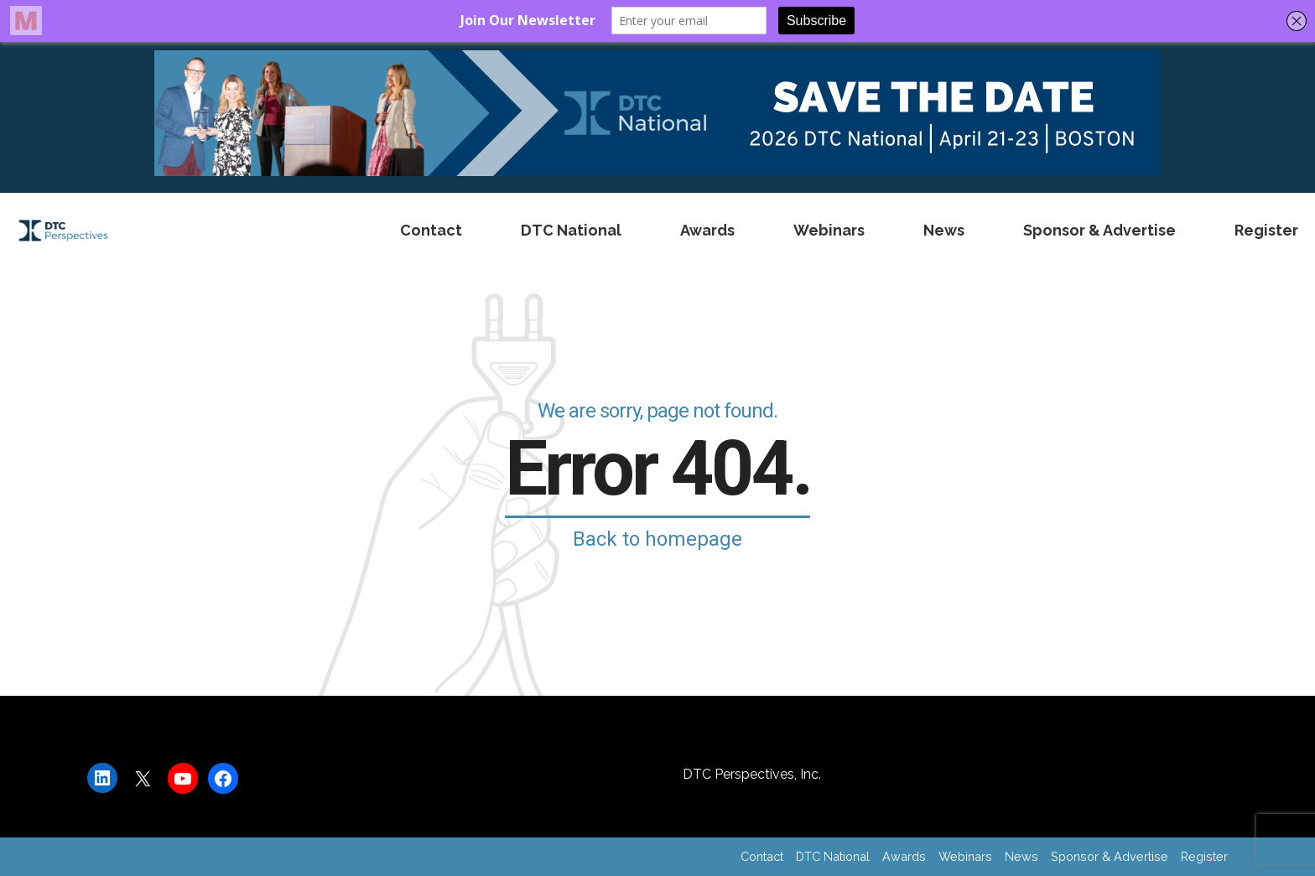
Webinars (829, 230)
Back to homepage (657, 539)
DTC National (571, 230)
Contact (431, 230)
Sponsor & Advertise (1099, 230)
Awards (707, 230)
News (943, 230)
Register (1266, 230)
